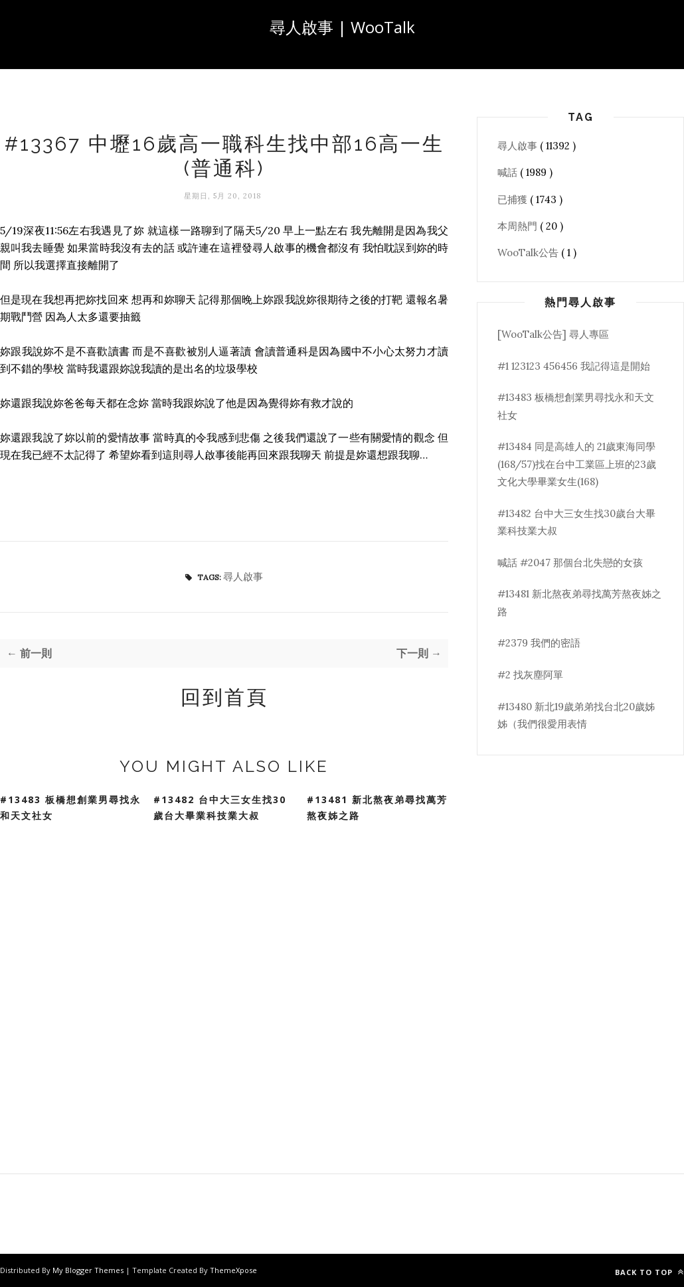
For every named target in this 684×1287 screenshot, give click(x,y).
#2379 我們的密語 (538, 643)
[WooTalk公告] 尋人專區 (553, 334)
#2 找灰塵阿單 (530, 674)
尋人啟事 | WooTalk (342, 27)
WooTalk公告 (529, 252)
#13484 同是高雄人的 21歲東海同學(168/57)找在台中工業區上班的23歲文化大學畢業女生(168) (576, 464)
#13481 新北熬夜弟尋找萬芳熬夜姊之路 (377, 807)
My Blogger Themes (89, 1270)
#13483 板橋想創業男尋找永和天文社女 (70, 807)
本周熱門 (518, 226)
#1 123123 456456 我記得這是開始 (573, 366)
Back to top (649, 1272)
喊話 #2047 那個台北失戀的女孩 (570, 562)
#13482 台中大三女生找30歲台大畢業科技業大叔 (219, 807)
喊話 (508, 172)
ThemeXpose (233, 1270)
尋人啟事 (243, 576)
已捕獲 (513, 199)
